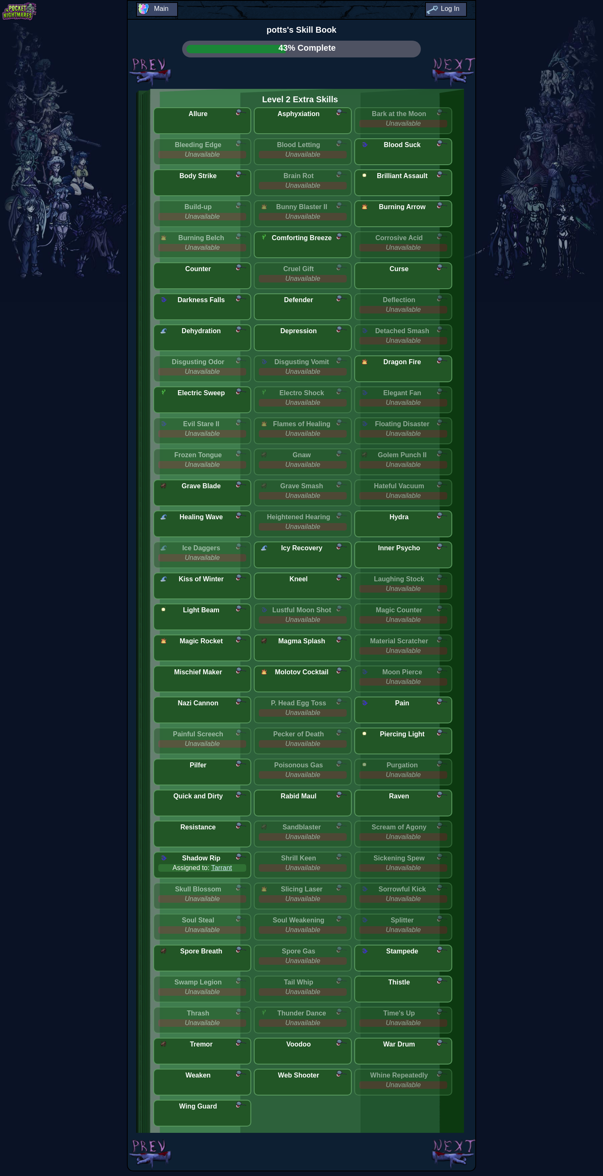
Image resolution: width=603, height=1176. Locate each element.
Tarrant (221, 867)
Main (161, 8)
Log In (450, 8)
